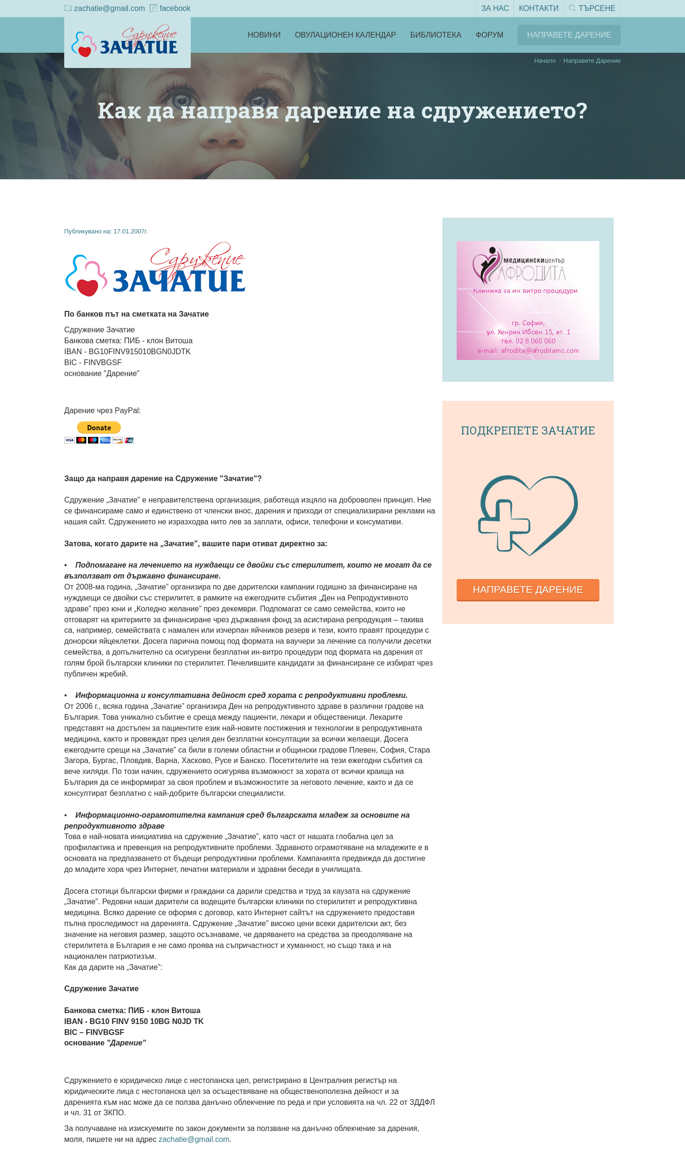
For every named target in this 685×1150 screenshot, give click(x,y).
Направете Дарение (569, 35)
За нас (495, 8)
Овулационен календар (345, 35)
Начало (545, 60)
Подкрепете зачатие (528, 430)
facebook (170, 9)
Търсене (592, 9)
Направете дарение (528, 589)
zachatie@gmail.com (104, 9)
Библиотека (436, 35)
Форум (489, 35)
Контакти (539, 8)
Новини (264, 35)
